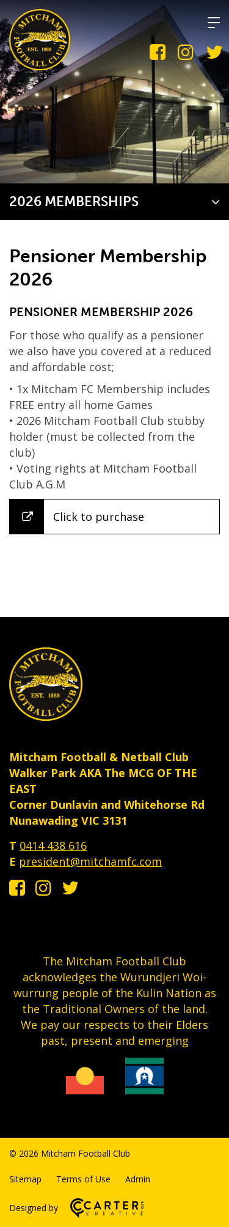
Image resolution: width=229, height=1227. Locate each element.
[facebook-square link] (157, 52)
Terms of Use (83, 1179)
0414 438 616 (53, 845)
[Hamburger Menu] (214, 22)
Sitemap (25, 1179)
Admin (137, 1179)
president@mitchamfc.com (90, 861)
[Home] (45, 716)
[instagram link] (186, 52)
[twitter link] (214, 52)
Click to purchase (98, 516)
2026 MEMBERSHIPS (74, 201)
